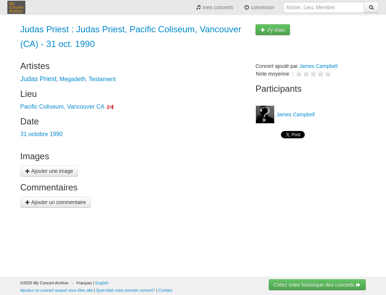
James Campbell (318, 66)
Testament (102, 79)
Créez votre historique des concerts (317, 285)
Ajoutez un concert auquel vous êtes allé (56, 290)
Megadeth (73, 79)
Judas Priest (38, 79)
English (101, 283)
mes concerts (214, 7)
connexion (259, 7)
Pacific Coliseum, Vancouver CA (62, 106)
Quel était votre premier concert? (125, 290)
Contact (165, 290)
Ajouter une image (49, 171)
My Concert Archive (16, 7)
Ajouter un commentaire (55, 202)
